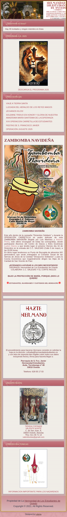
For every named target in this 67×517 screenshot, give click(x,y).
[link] (10, 246)
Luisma (38, 514)
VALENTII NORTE (33, 428)
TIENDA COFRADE (33, 426)
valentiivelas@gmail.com (33, 437)
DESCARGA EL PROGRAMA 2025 (33, 90)
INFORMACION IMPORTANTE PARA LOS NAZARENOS (33, 492)
